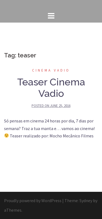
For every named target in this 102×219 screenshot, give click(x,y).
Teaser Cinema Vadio (51, 87)
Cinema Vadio (51, 70)
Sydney (85, 200)
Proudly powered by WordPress (32, 200)
